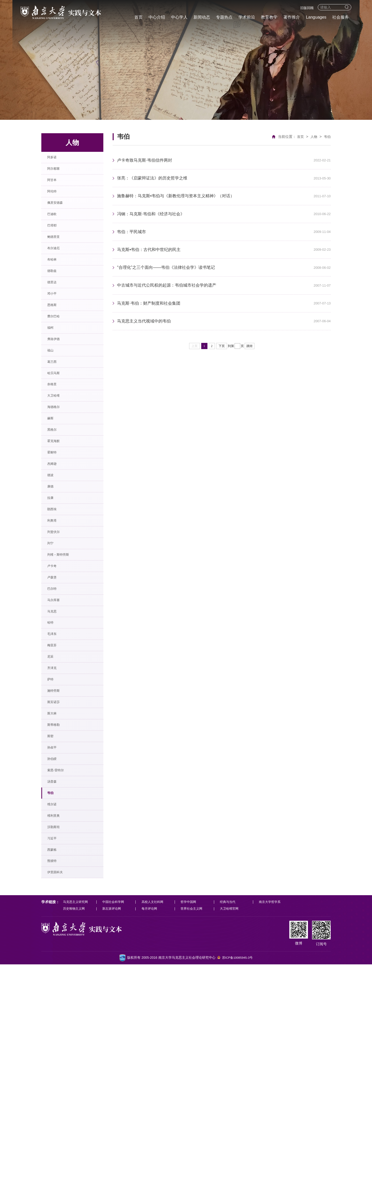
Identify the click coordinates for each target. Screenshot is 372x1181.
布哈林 (55, 291)
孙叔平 (55, 924)
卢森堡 (55, 703)
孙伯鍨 (55, 939)
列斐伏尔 (57, 644)
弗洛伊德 (57, 394)
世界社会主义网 (194, 1125)
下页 (222, 366)
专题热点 (224, 17)
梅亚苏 (55, 792)
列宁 (53, 659)
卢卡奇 (55, 689)
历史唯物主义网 (75, 1125)
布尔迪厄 (57, 276)
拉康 (53, 600)
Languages (316, 17)
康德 (53, 586)
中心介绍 (157, 17)
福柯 (53, 379)
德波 (53, 571)
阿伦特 (55, 203)
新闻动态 (201, 17)
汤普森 (55, 968)
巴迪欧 (55, 232)
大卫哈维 (57, 468)
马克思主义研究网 (76, 1118)
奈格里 (55, 453)
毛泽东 (55, 777)
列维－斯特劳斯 (63, 674)
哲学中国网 (190, 1118)
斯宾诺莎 (57, 865)
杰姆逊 (55, 556)
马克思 (55, 747)
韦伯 (53, 983)
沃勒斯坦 (57, 1027)
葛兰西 (55, 424)
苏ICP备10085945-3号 (237, 1174)
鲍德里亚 (57, 262)
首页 (138, 17)
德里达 (55, 321)
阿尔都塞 (57, 173)
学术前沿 (246, 17)
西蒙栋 (55, 1056)
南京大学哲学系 (273, 1118)
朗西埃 (55, 615)
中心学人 (179, 17)
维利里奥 (57, 1012)
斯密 (53, 909)
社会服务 (340, 17)
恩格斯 (55, 350)
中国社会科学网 (114, 1118)
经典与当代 (230, 1118)
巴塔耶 (55, 247)
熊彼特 (55, 1071)
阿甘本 (55, 188)
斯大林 (55, 880)
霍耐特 (55, 541)
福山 (53, 409)
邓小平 (55, 335)
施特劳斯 (57, 850)
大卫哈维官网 (232, 1125)
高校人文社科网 (154, 1118)
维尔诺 (55, 998)
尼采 (53, 806)
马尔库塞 (57, 733)
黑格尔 (55, 512)
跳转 (249, 366)
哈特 (53, 762)
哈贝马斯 (57, 438)
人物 (313, 137)
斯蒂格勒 (57, 895)
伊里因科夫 (59, 1086)
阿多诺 (55, 159)
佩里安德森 (59, 218)
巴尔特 (55, 718)
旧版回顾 (307, 8)
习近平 (55, 1042)
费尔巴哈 (57, 365)
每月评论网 (150, 1125)
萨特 (53, 836)
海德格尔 (57, 483)
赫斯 (53, 497)
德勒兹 (55, 306)
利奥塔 (55, 630)
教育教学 (269, 17)
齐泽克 (55, 821)
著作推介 (291, 17)
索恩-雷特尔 (60, 953)
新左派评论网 (113, 1125)
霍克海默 (57, 527)
